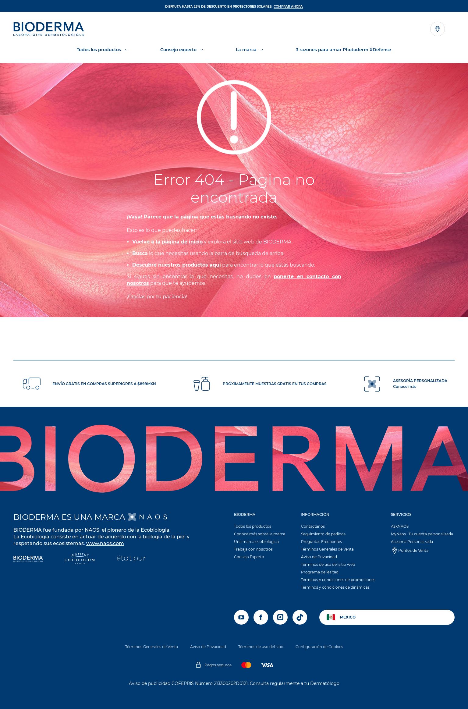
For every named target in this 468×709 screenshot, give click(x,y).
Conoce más (404, 386)
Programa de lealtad (320, 572)
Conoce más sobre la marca (259, 534)
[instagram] (280, 617)
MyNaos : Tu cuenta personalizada (422, 534)
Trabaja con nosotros (253, 549)
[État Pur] (131, 559)
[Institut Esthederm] (79, 559)
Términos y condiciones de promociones (338, 579)
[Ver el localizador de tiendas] (437, 29)
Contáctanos (313, 526)
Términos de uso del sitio (260, 646)
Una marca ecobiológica (256, 541)
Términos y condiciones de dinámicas (335, 587)
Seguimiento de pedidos (323, 534)
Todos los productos (252, 526)
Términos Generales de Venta (327, 549)
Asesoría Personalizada (412, 541)
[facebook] (261, 617)
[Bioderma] (28, 559)
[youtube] (241, 617)
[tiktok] (299, 617)
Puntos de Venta (413, 550)
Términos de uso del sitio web (328, 564)
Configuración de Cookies (319, 646)
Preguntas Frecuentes (321, 541)
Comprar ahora (288, 7)
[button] (260, 537)
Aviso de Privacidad (319, 557)
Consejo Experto (249, 557)
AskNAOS (400, 526)
